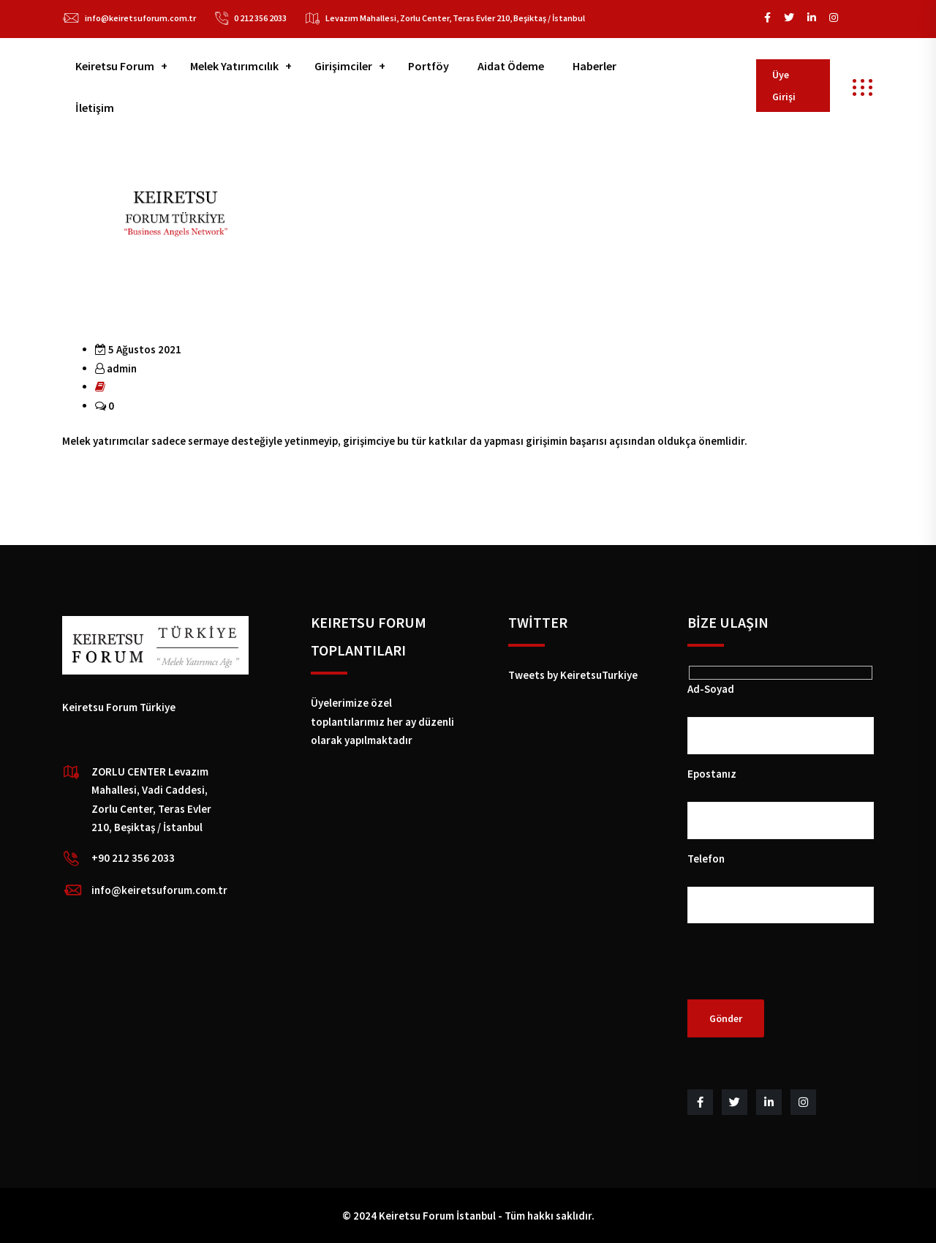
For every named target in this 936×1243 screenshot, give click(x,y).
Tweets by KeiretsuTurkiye (573, 675)
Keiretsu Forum (114, 66)
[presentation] (798, 970)
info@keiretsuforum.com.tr (140, 17)
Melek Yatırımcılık (234, 66)
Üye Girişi (784, 85)
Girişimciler (343, 66)
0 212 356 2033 (260, 17)
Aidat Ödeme (511, 66)
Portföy (428, 66)
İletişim (94, 107)
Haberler (594, 66)
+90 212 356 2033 (133, 858)
